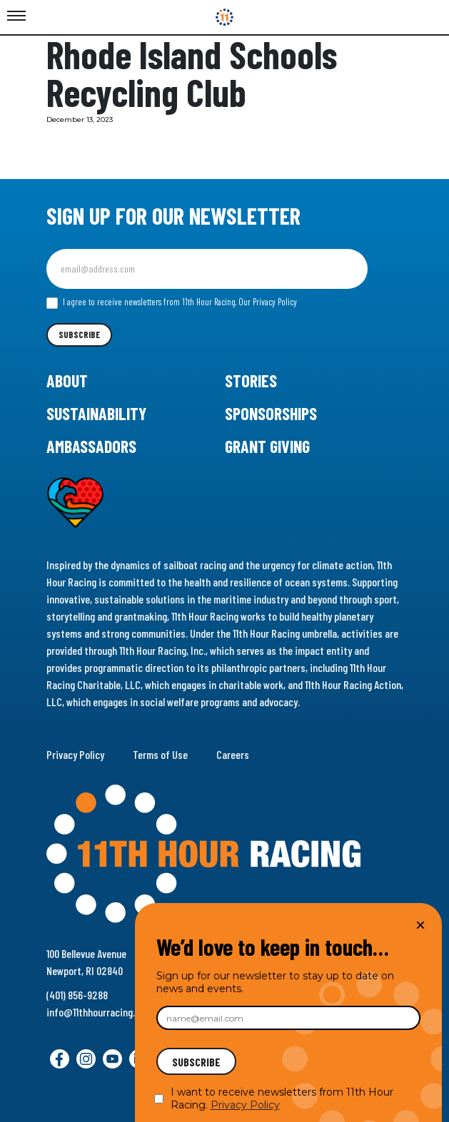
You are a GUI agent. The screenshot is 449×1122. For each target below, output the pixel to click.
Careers (232, 754)
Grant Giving (267, 446)
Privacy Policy (75, 754)
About (67, 380)
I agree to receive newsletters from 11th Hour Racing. (171, 302)
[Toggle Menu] (16, 16)
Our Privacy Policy (267, 301)
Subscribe (79, 334)
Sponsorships (271, 413)
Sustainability (96, 413)
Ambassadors (91, 446)
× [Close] (420, 924)
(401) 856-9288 (77, 994)
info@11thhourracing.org (97, 1012)
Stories (251, 380)
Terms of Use (160, 754)
